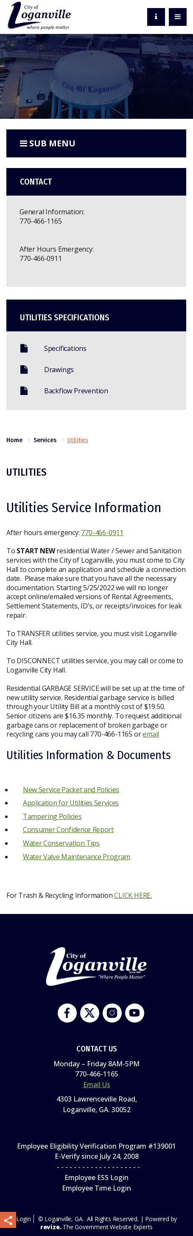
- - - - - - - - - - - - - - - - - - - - (96, 1167)
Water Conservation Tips (61, 843)
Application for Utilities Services (71, 802)
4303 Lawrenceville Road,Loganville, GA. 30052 (96, 1104)
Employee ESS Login (96, 1177)
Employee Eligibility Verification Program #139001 (96, 1146)
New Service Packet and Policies (71, 789)
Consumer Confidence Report (68, 829)
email (151, 734)
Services (45, 440)
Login (23, 1219)
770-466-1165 (41, 221)
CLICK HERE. (133, 895)
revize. (51, 1227)
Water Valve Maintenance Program (76, 856)
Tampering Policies (52, 816)
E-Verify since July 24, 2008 (97, 1156)
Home (14, 440)
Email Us (96, 1084)
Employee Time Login (96, 1188)
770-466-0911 (41, 258)
